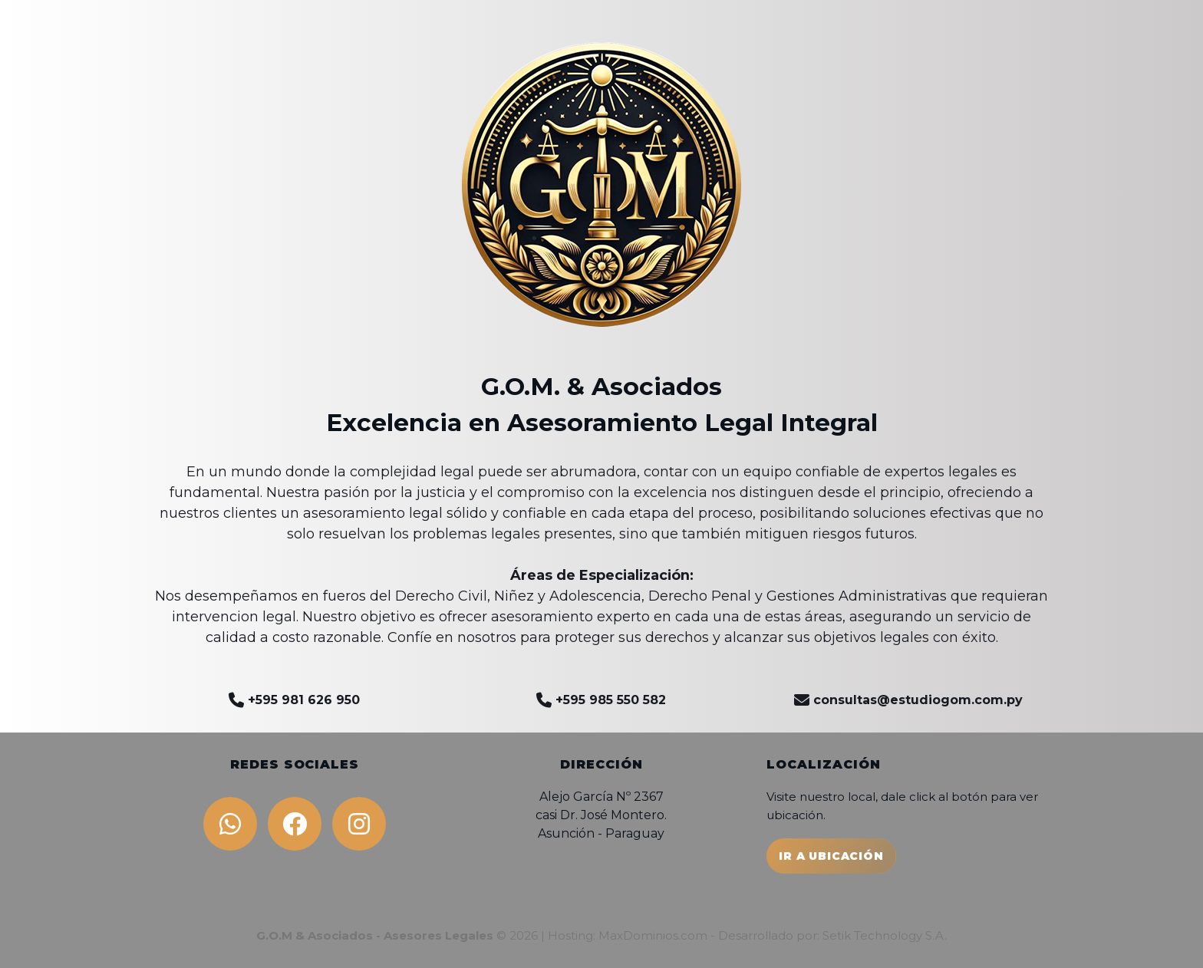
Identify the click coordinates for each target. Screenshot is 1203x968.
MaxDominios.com (652, 935)
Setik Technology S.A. (884, 935)
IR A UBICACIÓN (831, 856)
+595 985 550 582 (601, 700)
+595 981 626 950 (294, 700)
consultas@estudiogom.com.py (908, 700)
